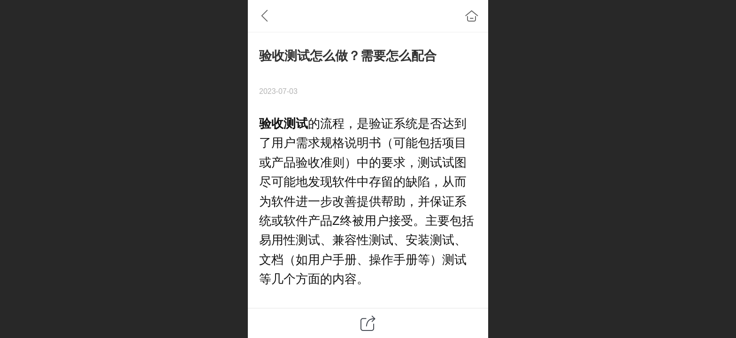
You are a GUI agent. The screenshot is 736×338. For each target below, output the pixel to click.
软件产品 (308, 220)
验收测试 (283, 123)
